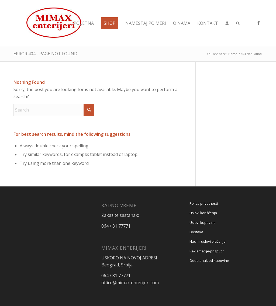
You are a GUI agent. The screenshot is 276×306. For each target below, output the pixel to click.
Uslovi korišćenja (203, 212)
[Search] (238, 23)
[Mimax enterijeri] (53, 23)
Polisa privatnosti (203, 203)
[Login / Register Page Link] (227, 23)
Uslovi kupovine (202, 222)
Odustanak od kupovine (209, 260)
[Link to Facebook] (258, 23)
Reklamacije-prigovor (206, 251)
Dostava (196, 231)
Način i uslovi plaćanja (207, 241)
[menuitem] (83, 23)
